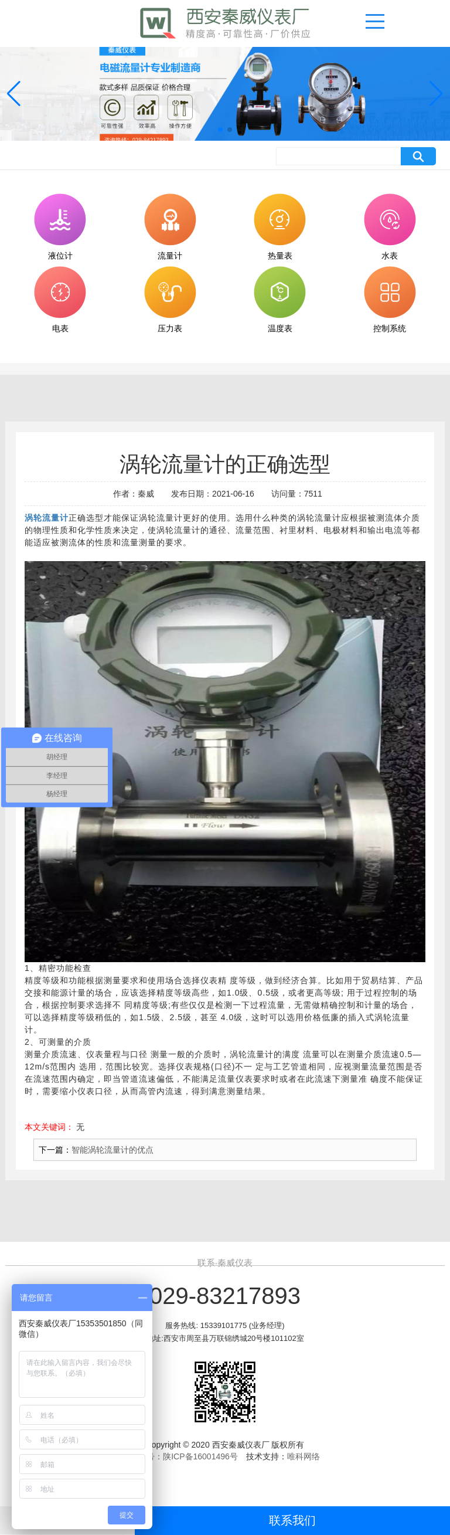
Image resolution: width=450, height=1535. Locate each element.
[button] (220, 129)
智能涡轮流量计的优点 (112, 1149)
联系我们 (292, 1520)
